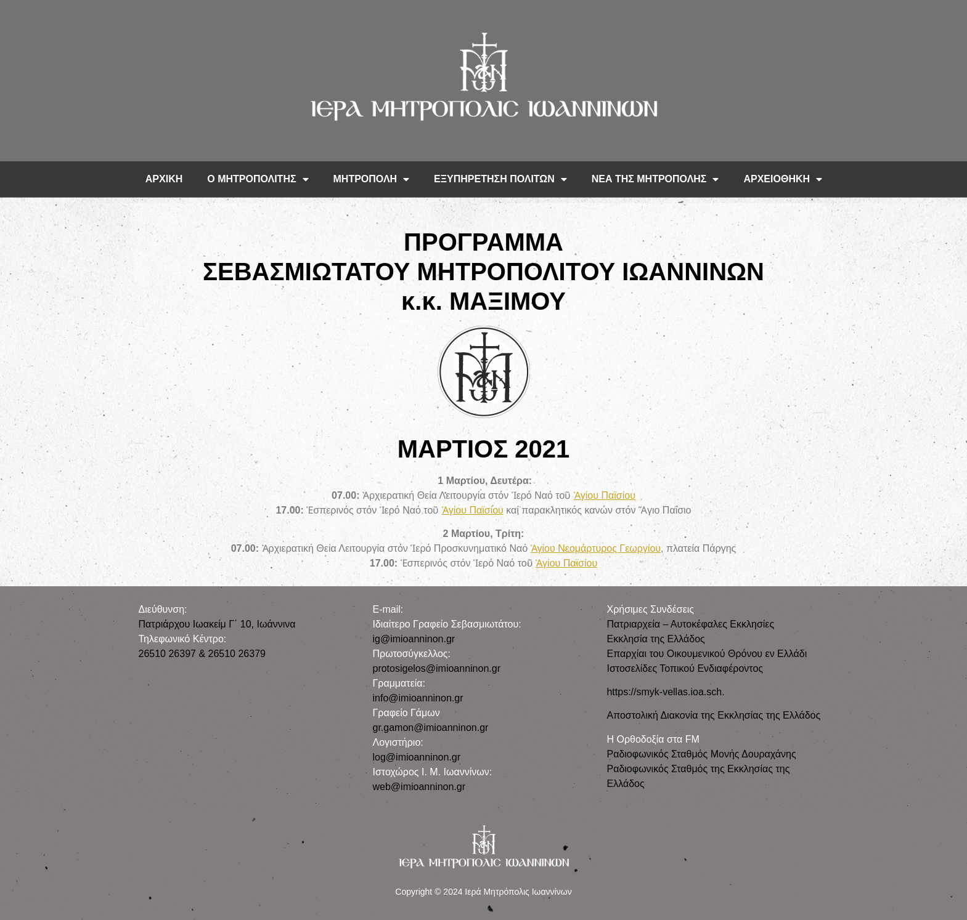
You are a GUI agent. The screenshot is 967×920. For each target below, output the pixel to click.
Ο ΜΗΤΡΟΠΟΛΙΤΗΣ (257, 179)
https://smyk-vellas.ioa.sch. (665, 692)
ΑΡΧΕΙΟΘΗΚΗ (782, 179)
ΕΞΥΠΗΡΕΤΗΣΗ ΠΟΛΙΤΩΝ (500, 179)
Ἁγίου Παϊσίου (604, 495)
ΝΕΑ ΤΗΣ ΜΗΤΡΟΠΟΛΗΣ (655, 179)
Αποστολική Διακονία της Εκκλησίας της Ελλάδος (713, 715)
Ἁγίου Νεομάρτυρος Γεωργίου (596, 548)
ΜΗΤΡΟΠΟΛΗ (371, 179)
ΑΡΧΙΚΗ (163, 179)
